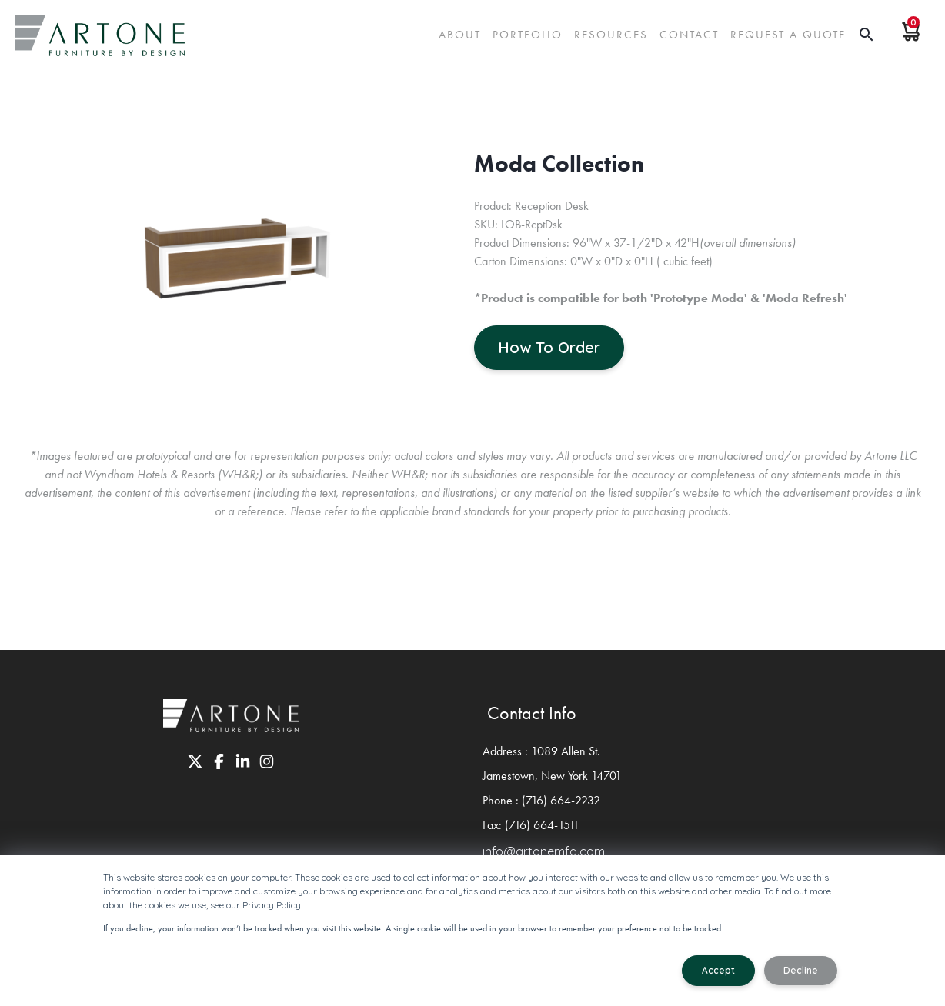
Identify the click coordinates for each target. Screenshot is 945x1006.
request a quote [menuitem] (788, 34)
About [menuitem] (460, 34)
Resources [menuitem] (611, 34)
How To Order (549, 347)
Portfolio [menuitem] (528, 34)
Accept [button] (718, 970)
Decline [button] (800, 970)
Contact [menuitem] (689, 34)
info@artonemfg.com (544, 851)
